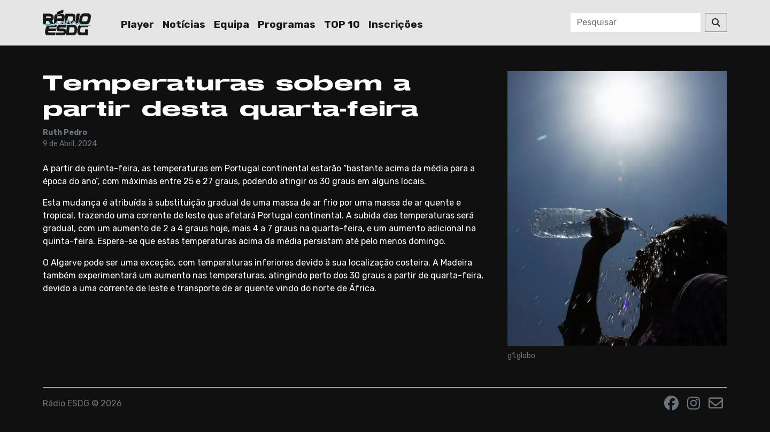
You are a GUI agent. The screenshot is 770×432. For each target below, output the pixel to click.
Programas (286, 24)
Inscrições (395, 24)
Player (137, 24)
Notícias (184, 24)
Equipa (231, 24)
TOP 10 (342, 24)
